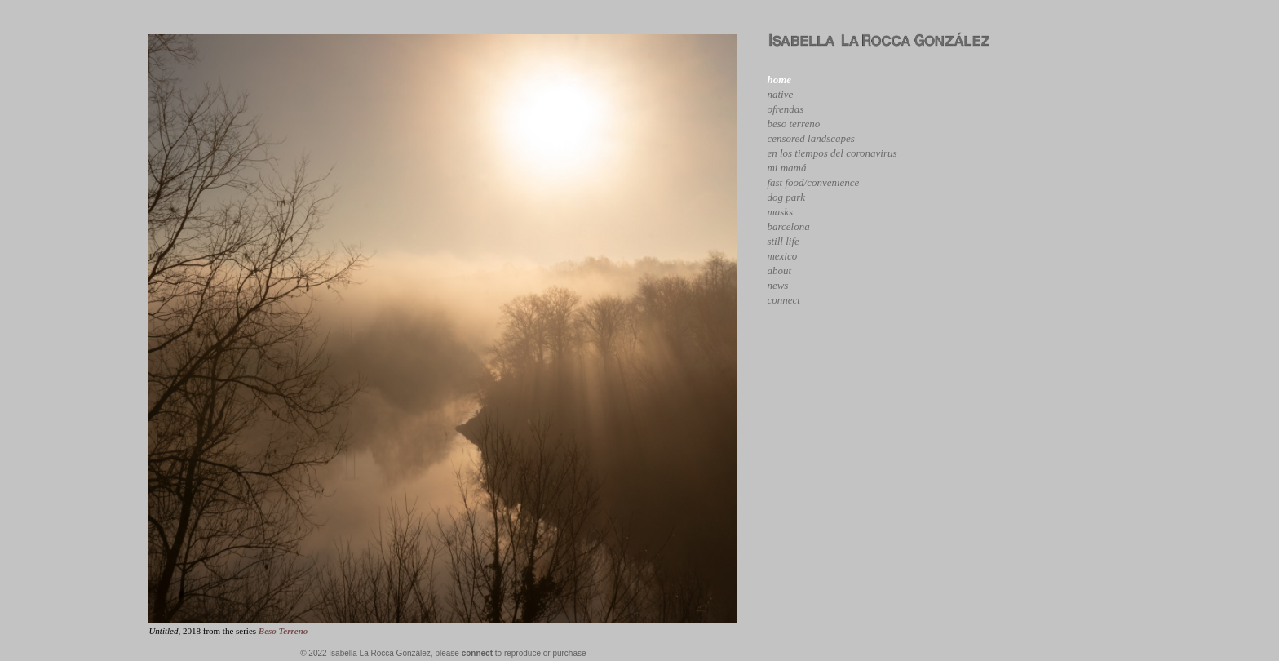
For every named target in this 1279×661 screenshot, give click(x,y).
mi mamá (786, 168)
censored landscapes (810, 138)
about (779, 270)
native (780, 94)
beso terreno (793, 124)
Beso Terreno (283, 631)
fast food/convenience (813, 182)
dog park (786, 197)
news (777, 285)
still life (783, 241)
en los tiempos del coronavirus (831, 153)
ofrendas (785, 109)
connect (783, 300)
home (779, 79)
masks (780, 212)
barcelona (788, 226)
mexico (782, 256)
